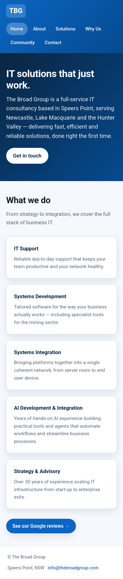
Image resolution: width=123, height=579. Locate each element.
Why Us (93, 29)
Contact (53, 42)
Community (23, 42)
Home (17, 29)
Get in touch (27, 156)
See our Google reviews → (41, 526)
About (39, 29)
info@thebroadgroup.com (73, 568)
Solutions (66, 29)
